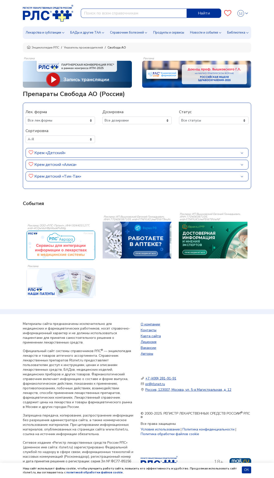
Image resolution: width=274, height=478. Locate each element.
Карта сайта (151, 336)
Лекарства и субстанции (43, 32)
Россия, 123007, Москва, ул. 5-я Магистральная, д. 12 (188, 389)
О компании (150, 324)
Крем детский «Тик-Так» (57, 176)
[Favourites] (227, 13)
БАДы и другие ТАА (85, 32)
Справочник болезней (127, 32)
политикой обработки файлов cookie (94, 472)
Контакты (148, 330)
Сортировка (37, 131)
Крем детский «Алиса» (55, 164)
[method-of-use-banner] (77, 74)
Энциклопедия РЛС (43, 47)
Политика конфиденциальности (208, 429)
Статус (185, 112)
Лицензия (148, 342)
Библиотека (236, 32)
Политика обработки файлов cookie (170, 434)
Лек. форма (36, 112)
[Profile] (242, 13)
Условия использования (160, 429)
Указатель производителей (83, 47)
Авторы (147, 353)
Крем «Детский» (50, 153)
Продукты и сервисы (168, 32)
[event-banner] (61, 245)
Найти (204, 13)
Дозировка (112, 112)
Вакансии (148, 347)
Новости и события (204, 32)
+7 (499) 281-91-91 (160, 378)
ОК (246, 469)
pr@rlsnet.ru (155, 384)
